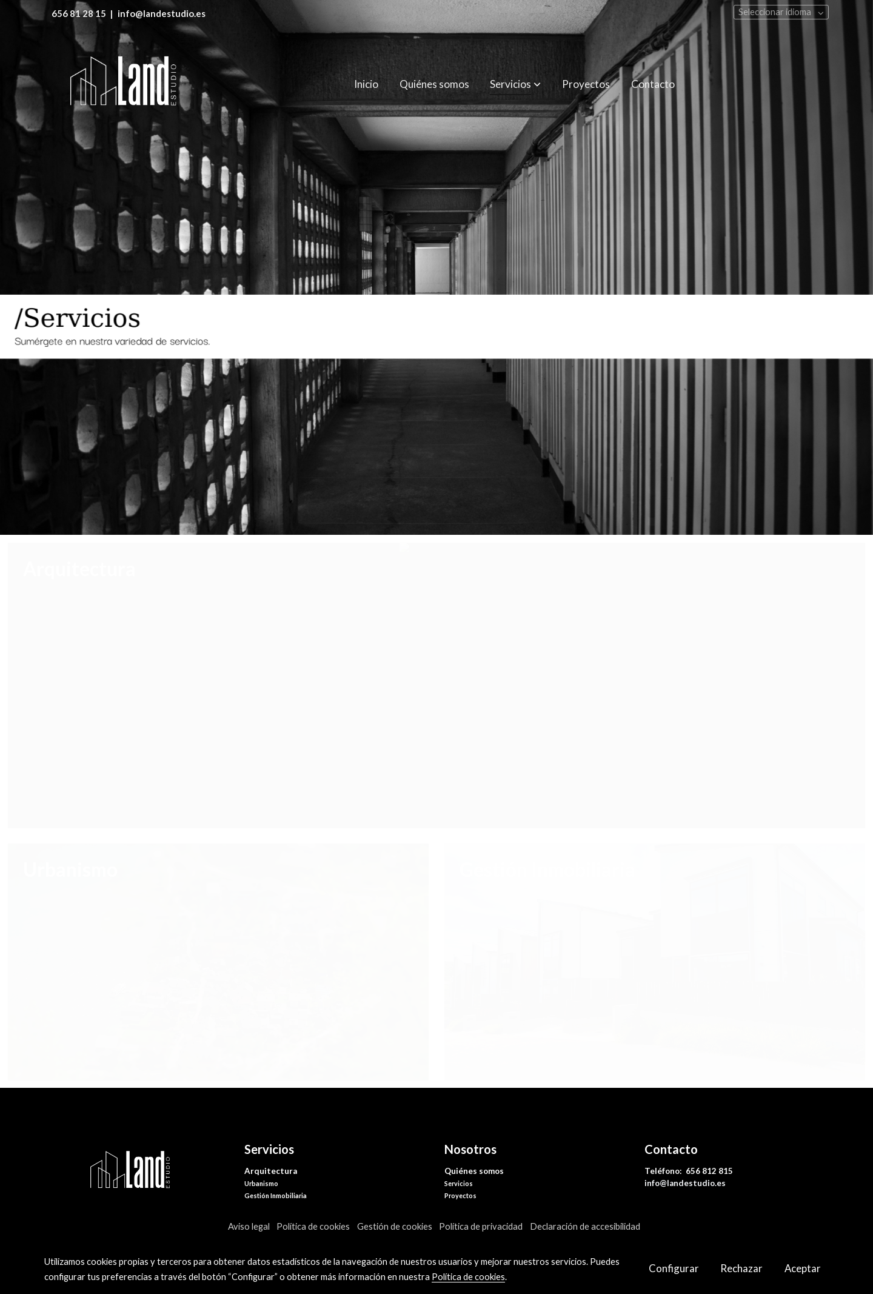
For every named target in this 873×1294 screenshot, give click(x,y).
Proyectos (460, 1195)
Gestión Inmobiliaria (275, 1195)
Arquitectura (270, 1171)
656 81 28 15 (79, 13)
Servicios (458, 1183)
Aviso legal (249, 1226)
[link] (122, 84)
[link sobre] (136, 1172)
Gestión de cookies (394, 1226)
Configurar (674, 1268)
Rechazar (741, 1268)
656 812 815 (710, 1171)
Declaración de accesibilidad (585, 1226)
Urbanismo (261, 1183)
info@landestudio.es (685, 1183)
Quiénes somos (474, 1171)
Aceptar (802, 1268)
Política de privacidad (481, 1226)
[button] (516, 84)
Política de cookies (313, 1226)
